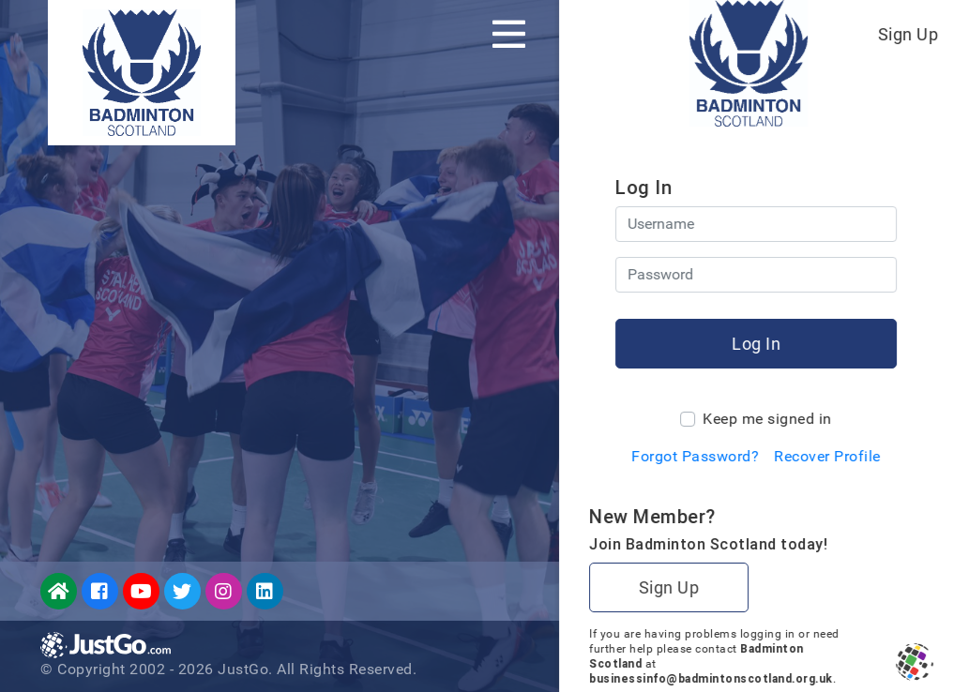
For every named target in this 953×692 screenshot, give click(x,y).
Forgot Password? (695, 456)
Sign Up (908, 34)
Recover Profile (827, 456)
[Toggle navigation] (509, 33)
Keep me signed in (767, 419)
